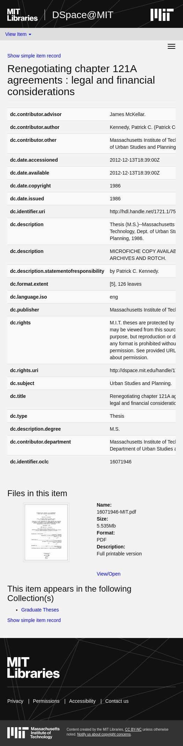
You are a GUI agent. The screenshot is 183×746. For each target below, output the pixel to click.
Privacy (15, 701)
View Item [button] (18, 34)
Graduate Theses (40, 610)
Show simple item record (34, 56)
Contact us (117, 701)
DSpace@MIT (82, 14)
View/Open (109, 574)
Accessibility (82, 701)
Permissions (46, 701)
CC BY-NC (133, 729)
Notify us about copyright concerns (104, 734)
